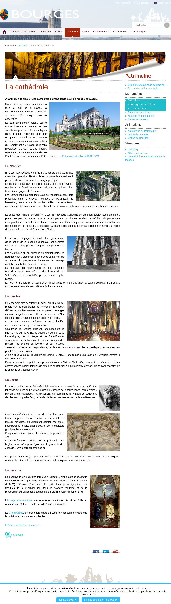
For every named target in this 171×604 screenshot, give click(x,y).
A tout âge (46, 31)
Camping (133, 149)
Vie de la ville (119, 31)
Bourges (15, 31)
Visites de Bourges (138, 137)
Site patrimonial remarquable (143, 88)
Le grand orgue (138, 108)
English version (162, 3)
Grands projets (138, 31)
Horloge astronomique (142, 104)
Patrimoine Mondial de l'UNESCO (80, 156)
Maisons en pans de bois (141, 115)
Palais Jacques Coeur (140, 112)
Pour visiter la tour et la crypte (23, 525)
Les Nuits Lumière (138, 134)
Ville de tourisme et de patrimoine (146, 85)
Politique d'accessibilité (143, 3)
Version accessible (123, 3)
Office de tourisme (138, 153)
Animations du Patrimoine (142, 131)
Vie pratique (30, 31)
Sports (85, 31)
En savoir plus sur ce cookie (100, 599)
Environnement (101, 31)
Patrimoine (72, 31)
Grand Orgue (16, 512)
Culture (59, 31)
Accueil (22, 45)
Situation (18, 534)
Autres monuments (138, 119)
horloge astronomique (19, 500)
